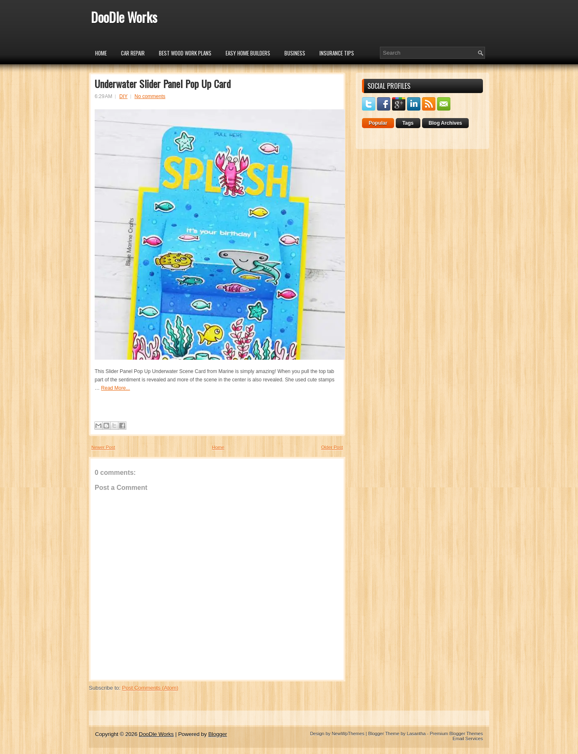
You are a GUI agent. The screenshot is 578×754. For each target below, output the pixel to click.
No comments (150, 96)
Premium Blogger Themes (456, 733)
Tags (408, 123)
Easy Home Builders (248, 53)
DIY (123, 96)
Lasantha (416, 733)
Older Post (332, 447)
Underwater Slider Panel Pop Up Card (163, 83)
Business (294, 53)
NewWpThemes (348, 733)
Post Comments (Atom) (150, 688)
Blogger (217, 734)
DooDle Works (124, 17)
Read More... (115, 388)
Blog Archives (445, 123)
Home (101, 53)
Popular (378, 123)
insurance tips (336, 53)
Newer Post (103, 447)
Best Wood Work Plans (185, 53)
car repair (133, 53)
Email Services (467, 738)
